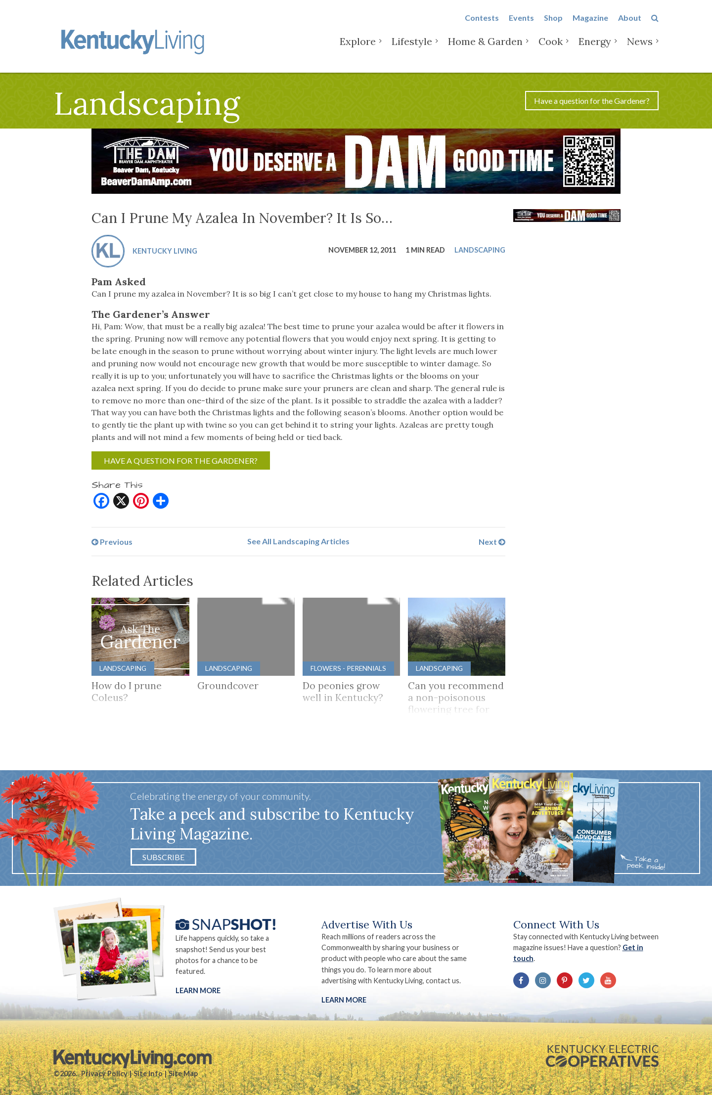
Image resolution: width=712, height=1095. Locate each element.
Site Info (148, 1073)
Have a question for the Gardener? (592, 100)
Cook (550, 49)
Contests (482, 25)
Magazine (590, 25)
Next (492, 541)
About (629, 25)
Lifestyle (412, 49)
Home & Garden (485, 49)
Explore (358, 49)
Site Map (183, 1073)
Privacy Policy (104, 1073)
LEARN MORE (343, 1000)
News (640, 49)
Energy (594, 49)
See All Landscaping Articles (298, 541)
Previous (112, 541)
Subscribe (163, 857)
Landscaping (479, 250)
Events (521, 25)
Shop (553, 25)
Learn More (198, 990)
